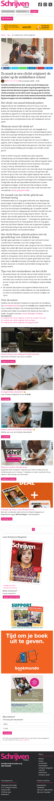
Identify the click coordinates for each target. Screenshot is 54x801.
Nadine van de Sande (12, 80)
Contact (42, 770)
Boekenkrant (41, 785)
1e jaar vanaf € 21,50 (11, 597)
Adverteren (43, 772)
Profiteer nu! (6, 519)
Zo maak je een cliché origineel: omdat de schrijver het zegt (23, 318)
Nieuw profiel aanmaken (8, 15)
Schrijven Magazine (46, 768)
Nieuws (41, 759)
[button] (7, 19)
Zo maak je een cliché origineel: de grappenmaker (19, 322)
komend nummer (10, 588)
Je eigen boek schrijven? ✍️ (13, 392)
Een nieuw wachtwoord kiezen (24, 15)
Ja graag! (5, 437)
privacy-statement (24, 740)
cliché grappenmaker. (20, 190)
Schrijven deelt (44, 775)
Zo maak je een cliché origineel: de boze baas (18, 320)
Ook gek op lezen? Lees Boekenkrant (17, 509)
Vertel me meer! (8, 361)
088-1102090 (6, 766)
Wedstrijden (43, 766)
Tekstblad (40, 787)
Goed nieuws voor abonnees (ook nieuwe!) (20, 354)
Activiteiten (43, 763)
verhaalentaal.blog (12, 305)
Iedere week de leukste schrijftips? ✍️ (18, 429)
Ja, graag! (5, 399)
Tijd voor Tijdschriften (45, 790)
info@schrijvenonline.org (11, 764)
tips (8, 35)
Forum (41, 761)
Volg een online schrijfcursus (14, 467)
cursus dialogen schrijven (32, 313)
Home (3, 35)
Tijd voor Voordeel (43, 792)
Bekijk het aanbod (8, 479)
